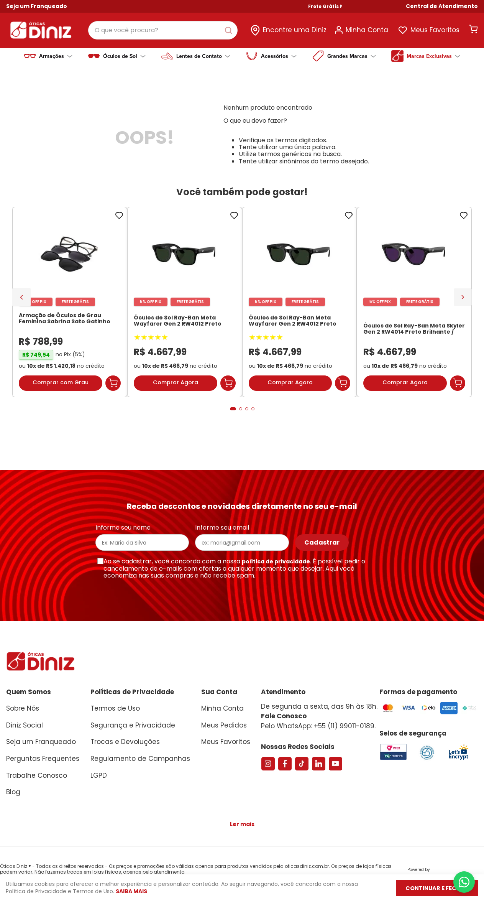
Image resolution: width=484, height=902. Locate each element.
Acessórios (279, 56)
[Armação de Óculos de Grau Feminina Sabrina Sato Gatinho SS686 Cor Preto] (70, 308)
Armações (55, 56)
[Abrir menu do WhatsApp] (464, 882)
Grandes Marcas (351, 56)
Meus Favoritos (434, 30)
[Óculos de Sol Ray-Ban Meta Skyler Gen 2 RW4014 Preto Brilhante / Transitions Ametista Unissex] (414, 308)
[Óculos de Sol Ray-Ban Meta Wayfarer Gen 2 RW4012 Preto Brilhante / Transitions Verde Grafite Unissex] (185, 308)
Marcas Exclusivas (433, 56)
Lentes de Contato (203, 56)
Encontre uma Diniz (294, 30)
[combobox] (163, 30)
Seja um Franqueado (36, 6)
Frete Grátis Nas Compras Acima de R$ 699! (375, 6)
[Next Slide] (463, 302)
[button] (442, 6)
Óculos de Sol (124, 56)
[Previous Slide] (21, 302)
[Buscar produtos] (230, 30)
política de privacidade (276, 561)
